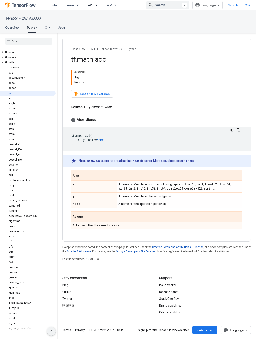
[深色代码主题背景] (232, 130)
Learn (70, 5)
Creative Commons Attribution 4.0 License (177, 247)
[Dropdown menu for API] (98, 5)
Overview (12, 27)
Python (132, 49)
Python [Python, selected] (32, 27)
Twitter (67, 298)
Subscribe (204, 330)
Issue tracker (167, 285)
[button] (28, 52)
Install (54, 5)
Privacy (80, 330)
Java (61, 27)
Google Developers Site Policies (135, 251)
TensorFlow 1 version (92, 94)
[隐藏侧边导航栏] (51, 331)
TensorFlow (78, 49)
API (93, 49)
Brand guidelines (170, 305)
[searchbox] (28, 41)
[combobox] (167, 5)
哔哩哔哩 (68, 305)
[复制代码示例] (238, 130)
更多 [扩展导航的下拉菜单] (110, 5)
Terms (66, 330)
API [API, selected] (90, 5)
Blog (65, 285)
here (191, 160)
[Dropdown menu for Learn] (79, 5)
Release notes (168, 292)
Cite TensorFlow (170, 312)
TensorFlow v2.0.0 (23, 18)
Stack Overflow (169, 298)
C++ (47, 27)
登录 (248, 5)
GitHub (233, 5)
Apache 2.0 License (79, 251)
